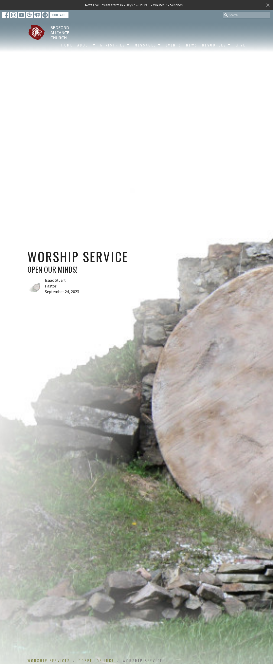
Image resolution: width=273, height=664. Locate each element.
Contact (59, 15)
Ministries (115, 44)
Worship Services (48, 661)
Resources (216, 44)
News (192, 44)
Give (241, 44)
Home (67, 44)
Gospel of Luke (96, 661)
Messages (148, 44)
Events (174, 44)
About (86, 44)
